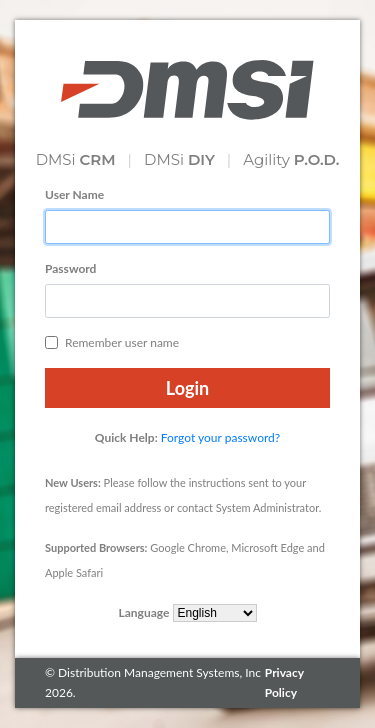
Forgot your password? (220, 437)
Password (70, 268)
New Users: (73, 482)
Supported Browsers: (96, 547)
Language (143, 612)
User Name (74, 194)
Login (187, 388)
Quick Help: (126, 437)
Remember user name (112, 342)
